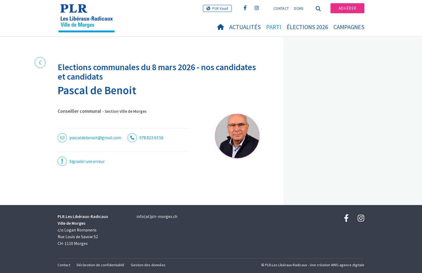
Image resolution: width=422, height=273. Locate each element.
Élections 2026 (307, 27)
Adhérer (347, 8)
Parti (273, 27)
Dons (299, 8)
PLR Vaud (220, 8)
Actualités (245, 27)
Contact (281, 8)
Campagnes (348, 27)
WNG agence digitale (347, 264)
